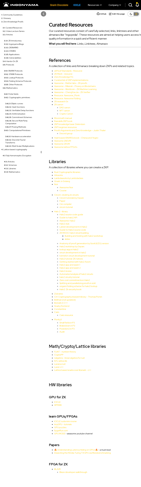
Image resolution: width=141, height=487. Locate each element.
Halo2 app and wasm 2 (63, 267)
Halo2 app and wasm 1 (63, 264)
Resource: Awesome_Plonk (60, 95)
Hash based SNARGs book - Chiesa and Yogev (69, 137)
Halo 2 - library (54, 211)
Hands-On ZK (10, 61)
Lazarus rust (53, 364)
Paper (56, 201)
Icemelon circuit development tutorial (70, 255)
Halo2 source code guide (64, 214)
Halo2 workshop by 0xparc (65, 246)
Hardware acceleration (18, 136)
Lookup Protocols (13, 77)
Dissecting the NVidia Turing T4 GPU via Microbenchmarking (75, 452)
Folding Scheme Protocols (17, 81)
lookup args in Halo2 (62, 249)
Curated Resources (12, 28)
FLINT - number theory (58, 351)
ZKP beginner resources (58, 127)
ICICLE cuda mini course (58, 421)
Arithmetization (15, 114)
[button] (93, 5)
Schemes (10, 165)
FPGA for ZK (51, 464)
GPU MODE (52, 433)
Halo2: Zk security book (64, 289)
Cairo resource (59, 315)
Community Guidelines (11, 15)
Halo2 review (59, 271)
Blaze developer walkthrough (66, 472)
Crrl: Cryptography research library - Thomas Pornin (71, 296)
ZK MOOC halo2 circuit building (67, 232)
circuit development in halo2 (66, 252)
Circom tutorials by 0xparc (65, 197)
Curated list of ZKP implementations (64, 80)
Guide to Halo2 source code (66, 229)
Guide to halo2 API (61, 217)
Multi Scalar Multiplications (19, 146)
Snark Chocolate (59, 5)
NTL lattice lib (53, 361)
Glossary (6, 18)
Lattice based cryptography (14, 149)
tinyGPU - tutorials (56, 424)
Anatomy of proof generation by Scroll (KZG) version (77, 243)
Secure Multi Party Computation (16, 122)
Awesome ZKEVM (55, 140)
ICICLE (77, 5)
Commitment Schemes (18, 117)
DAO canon (58, 107)
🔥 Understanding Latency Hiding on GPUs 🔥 (69, 449)
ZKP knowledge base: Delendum (62, 124)
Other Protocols (13, 84)
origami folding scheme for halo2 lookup (72, 286)
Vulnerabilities (12, 58)
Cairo (49, 312)
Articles (8, 34)
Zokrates (51, 293)
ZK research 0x (54, 101)
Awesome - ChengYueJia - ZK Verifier (65, 92)
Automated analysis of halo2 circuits (69, 274)
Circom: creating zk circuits (59, 194)
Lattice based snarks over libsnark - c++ (66, 370)
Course (56, 190)
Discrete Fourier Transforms (15, 141)
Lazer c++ (52, 367)
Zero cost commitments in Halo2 (68, 280)
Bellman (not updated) (58, 299)
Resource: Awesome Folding (60, 98)
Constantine (53, 309)
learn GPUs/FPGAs (56, 416)
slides (60, 239)
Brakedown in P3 (60, 325)
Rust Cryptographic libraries (60, 172)
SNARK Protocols (13, 71)
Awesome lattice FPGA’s (58, 147)
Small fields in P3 (60, 322)
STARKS (10, 51)
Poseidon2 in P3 (60, 328)
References (53, 60)
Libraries (10, 168)
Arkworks (51, 175)
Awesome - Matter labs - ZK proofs (63, 83)
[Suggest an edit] (117, 15)
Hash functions (15, 107)
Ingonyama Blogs (14, 44)
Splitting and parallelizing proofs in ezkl (71, 283)
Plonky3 (51, 319)
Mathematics (10, 88)
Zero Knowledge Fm (56, 77)
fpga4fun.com (54, 430)
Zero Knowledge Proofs (12, 21)
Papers (47, 445)
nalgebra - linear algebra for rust (62, 358)
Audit (55, 331)
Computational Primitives (17, 130)
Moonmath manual (56, 118)
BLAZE (50, 469)
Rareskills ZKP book (56, 121)
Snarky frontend (55, 306)
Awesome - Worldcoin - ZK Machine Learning (68, 89)
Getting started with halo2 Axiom (68, 261)
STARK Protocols (13, 74)
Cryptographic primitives (17, 97)
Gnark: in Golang (55, 181)
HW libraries (53, 385)
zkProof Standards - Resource (61, 70)
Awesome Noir (59, 187)
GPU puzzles (53, 427)
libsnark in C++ (54, 302)
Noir (49, 184)
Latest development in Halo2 (66, 226)
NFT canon (58, 110)
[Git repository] (101, 15)
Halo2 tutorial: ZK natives (64, 258)
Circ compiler (59, 204)
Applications (11, 54)
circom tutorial (59, 207)
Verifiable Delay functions (19, 110)
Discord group (59, 133)
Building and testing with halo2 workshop (77, 236)
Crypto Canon (59, 113)
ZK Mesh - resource (56, 73)
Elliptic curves (14, 103)
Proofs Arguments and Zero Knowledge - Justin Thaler (73, 130)
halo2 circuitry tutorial (63, 277)
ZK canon (51, 104)
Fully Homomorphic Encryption (17, 155)
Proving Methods (15, 127)
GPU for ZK (50, 397)
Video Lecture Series (13, 31)
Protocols (8, 65)
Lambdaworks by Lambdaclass (61, 178)
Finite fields (11, 94)
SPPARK (51, 405)
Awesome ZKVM (55, 143)
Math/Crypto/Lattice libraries (70, 346)
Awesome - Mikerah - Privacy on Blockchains (68, 86)
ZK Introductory (12, 40)
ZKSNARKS (11, 47)
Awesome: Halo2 (60, 220)
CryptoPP (52, 354)
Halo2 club (58, 223)
